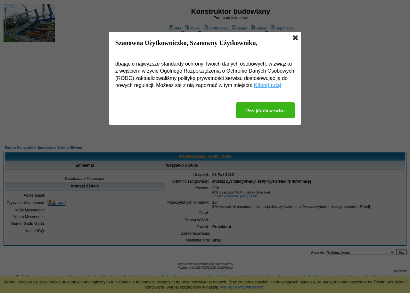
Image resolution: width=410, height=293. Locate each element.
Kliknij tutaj (267, 85)
